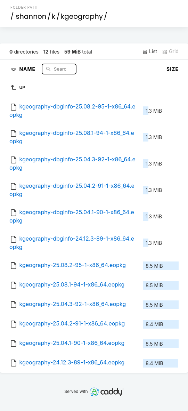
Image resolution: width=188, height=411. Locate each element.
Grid (170, 51)
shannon (31, 16)
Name (28, 69)
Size (172, 69)
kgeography (82, 16)
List (149, 51)
